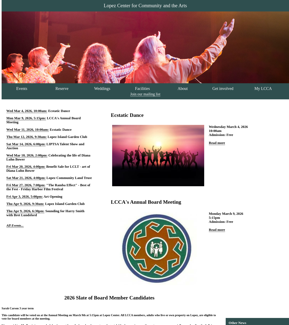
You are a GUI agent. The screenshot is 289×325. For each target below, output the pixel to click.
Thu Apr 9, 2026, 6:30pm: (25, 211)
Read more (217, 143)
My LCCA (263, 88)
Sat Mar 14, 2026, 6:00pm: (26, 144)
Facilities (142, 88)
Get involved (223, 88)
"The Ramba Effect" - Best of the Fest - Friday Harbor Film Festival (48, 187)
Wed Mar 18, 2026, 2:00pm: (27, 155)
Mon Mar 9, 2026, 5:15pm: (26, 118)
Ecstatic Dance (59, 111)
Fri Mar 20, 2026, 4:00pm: (25, 167)
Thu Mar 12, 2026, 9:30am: (26, 137)
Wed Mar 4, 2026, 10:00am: (26, 111)
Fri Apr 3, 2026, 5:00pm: (24, 196)
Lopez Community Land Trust (69, 178)
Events (21, 88)
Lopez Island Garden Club (67, 137)
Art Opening (53, 196)
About (183, 88)
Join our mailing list (145, 94)
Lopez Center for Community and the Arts (145, 5)
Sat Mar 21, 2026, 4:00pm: (26, 178)
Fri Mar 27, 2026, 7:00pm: (25, 185)
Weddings (102, 88)
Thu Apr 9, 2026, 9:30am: (25, 204)
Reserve (62, 88)
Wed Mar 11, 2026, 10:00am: (27, 130)
